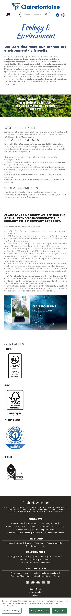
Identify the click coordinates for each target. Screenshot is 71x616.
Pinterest (43, 583)
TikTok (48, 583)
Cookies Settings (11, 611)
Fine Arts (33, 526)
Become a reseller (54, 543)
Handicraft (37, 533)
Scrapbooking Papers (54, 533)
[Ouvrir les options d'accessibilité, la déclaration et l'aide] (57, 15)
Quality (28, 543)
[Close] (67, 601)
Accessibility (45, 559)
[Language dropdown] (65, 15)
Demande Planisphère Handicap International (30, 576)
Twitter (33, 583)
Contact (57, 576)
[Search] (34, 14)
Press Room (15, 573)
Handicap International (50, 556)
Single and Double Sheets (18, 533)
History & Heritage (14, 543)
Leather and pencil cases (43, 530)
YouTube (38, 583)
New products (32, 523)
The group (39, 543)
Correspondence (22, 530)
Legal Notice (35, 595)
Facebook (28, 583)
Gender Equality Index (27, 559)
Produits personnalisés (16, 526)
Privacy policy (35, 592)
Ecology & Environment (18, 556)
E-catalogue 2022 (49, 523)
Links (43, 546)
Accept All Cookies (40, 611)
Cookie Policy (35, 589)
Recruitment (31, 546)
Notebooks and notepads (51, 526)
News (26, 573)
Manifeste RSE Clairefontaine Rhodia (35, 563)
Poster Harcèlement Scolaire (45, 573)
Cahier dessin (17, 523)
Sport (34, 556)
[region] (35, 606)
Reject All (59, 611)
